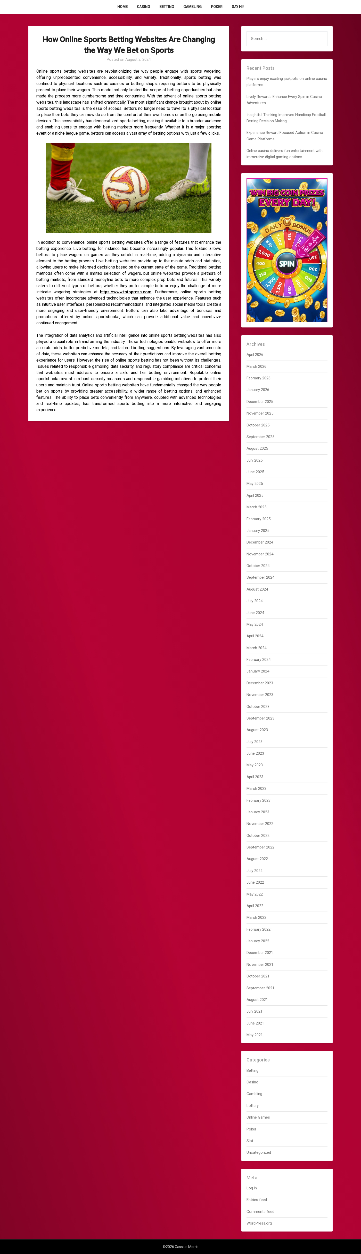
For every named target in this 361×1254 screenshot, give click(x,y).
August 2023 (257, 730)
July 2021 (254, 1011)
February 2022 (258, 929)
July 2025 (254, 460)
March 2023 (256, 788)
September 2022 (260, 847)
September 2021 (260, 988)
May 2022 (255, 894)
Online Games (258, 1117)
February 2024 (258, 659)
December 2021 (260, 952)
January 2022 (258, 941)
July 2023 (254, 741)
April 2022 (255, 906)
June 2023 (255, 753)
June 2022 (255, 882)
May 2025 (255, 483)
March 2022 (256, 917)
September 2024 (260, 577)
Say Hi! (238, 7)
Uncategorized (259, 1152)
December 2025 (260, 401)
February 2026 (258, 378)
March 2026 (256, 366)
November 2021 (260, 964)
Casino (143, 7)
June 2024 (255, 612)
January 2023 (258, 812)
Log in (252, 1188)
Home (122, 7)
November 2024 (260, 554)
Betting (166, 7)
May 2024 (255, 624)
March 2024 (256, 648)
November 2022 (260, 823)
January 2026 (258, 389)
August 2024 (257, 589)
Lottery (253, 1105)
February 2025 (258, 519)
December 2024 (260, 542)
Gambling (192, 7)
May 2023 (255, 765)
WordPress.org (259, 1223)
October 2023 (258, 706)
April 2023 (255, 777)
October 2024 (258, 565)
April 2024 (255, 636)
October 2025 (258, 425)
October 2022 (258, 835)
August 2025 (257, 448)
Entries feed (257, 1199)
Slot (250, 1140)
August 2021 (257, 999)
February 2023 (258, 800)
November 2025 (260, 413)
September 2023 (260, 718)
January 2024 (258, 671)
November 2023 (260, 694)
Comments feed (260, 1211)
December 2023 (260, 683)
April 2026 (255, 354)
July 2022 (254, 870)
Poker (217, 7)
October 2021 (258, 976)
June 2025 (255, 472)
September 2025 (260, 436)
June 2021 (255, 1023)
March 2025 (256, 507)
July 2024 (254, 601)
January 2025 (258, 530)
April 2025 (255, 495)
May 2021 (255, 1035)
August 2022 (257, 859)
